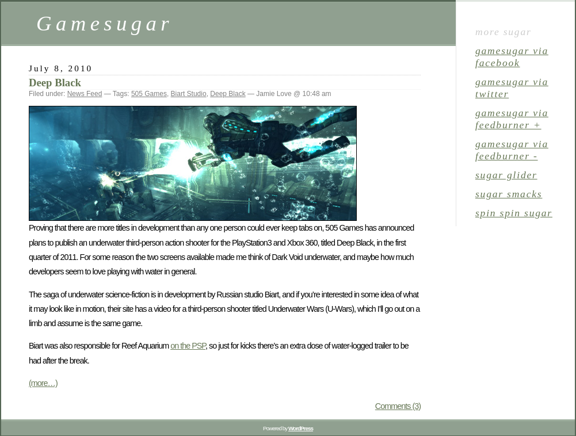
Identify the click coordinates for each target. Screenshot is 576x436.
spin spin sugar (513, 213)
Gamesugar (104, 23)
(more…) (43, 383)
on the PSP (187, 345)
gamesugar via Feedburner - (511, 150)
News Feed (84, 94)
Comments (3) (398, 406)
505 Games (149, 94)
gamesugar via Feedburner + (511, 119)
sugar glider (506, 175)
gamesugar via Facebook (511, 56)
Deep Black (55, 83)
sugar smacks (508, 194)
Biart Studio (189, 94)
